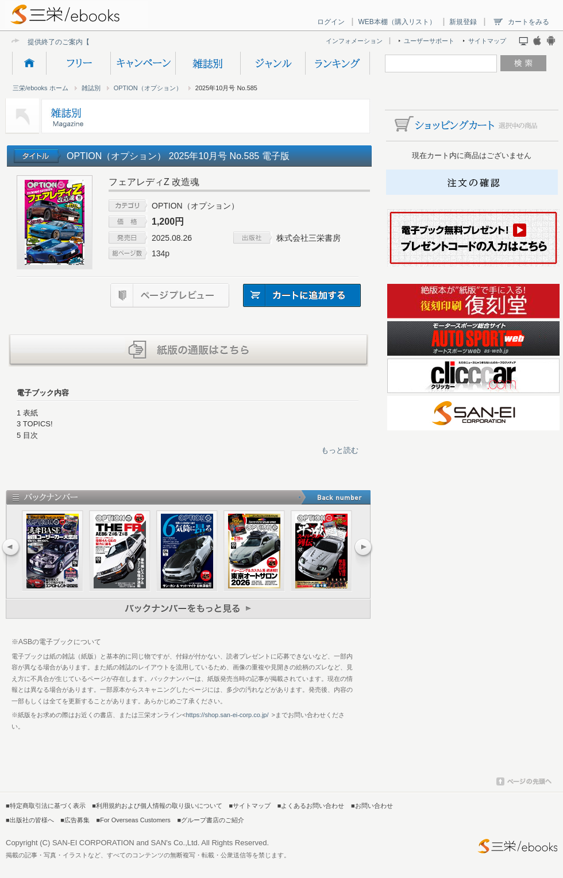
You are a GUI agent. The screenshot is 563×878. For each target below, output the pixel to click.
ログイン (331, 22)
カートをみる (528, 22)
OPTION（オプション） (148, 87)
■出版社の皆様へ (30, 820)
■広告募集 (75, 820)
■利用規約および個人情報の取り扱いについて (157, 805)
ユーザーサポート (429, 40)
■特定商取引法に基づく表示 (46, 805)
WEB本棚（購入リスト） (396, 22)
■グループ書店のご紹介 (210, 820)
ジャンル (272, 63)
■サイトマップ (250, 805)
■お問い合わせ (372, 805)
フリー (78, 63)
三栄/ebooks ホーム (40, 87)
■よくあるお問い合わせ (311, 805)
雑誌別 (207, 63)
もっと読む (339, 450)
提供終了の (45, 41)
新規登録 (463, 22)
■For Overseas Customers (134, 820)
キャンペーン (142, 63)
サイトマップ (487, 40)
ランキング (337, 63)
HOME (29, 63)
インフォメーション (354, 40)
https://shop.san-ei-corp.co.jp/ (227, 714)
